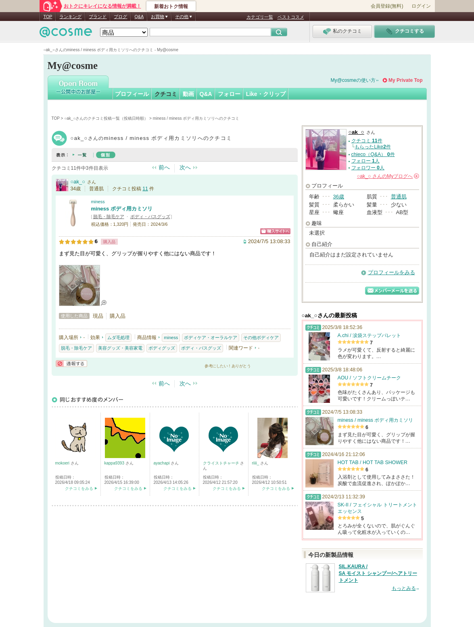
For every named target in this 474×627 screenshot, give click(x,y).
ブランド (97, 16)
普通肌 (399, 197)
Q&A (139, 16)
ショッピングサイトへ (275, 231)
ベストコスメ (291, 17)
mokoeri (63, 463)
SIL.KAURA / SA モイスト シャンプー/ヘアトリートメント (378, 573)
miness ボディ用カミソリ (121, 209)
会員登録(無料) (387, 6)
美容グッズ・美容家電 (120, 348)
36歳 (338, 197)
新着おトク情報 (171, 6)
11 (145, 189)
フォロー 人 (365, 161)
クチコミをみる (79, 488)
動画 (188, 94)
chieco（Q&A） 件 (373, 154)
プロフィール (132, 94)
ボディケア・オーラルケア (210, 337)
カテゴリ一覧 (259, 17)
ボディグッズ (161, 348)
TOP (48, 16)
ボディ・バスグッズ (150, 216)
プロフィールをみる (391, 272)
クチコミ (166, 94)
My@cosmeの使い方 (353, 80)
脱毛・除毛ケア (108, 216)
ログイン (421, 6)
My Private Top (405, 80)
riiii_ (256, 463)
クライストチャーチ (221, 463)
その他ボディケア (261, 337)
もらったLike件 (373, 147)
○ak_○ (78, 182)
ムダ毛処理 (118, 337)
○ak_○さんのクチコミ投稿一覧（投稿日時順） (106, 118)
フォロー (229, 94)
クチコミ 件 (366, 141)
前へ (164, 167)
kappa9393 (114, 463)
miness (98, 201)
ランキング (70, 16)
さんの (388, 176)
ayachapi (162, 463)
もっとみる (404, 588)
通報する (71, 363)
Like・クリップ (266, 94)
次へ (185, 167)
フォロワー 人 (367, 168)
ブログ (120, 16)
